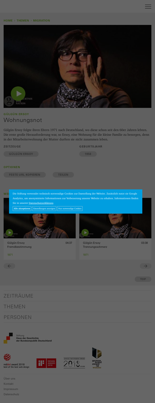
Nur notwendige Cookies (69, 208)
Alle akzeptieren (22, 208)
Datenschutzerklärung (41, 203)
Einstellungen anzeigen (44, 208)
